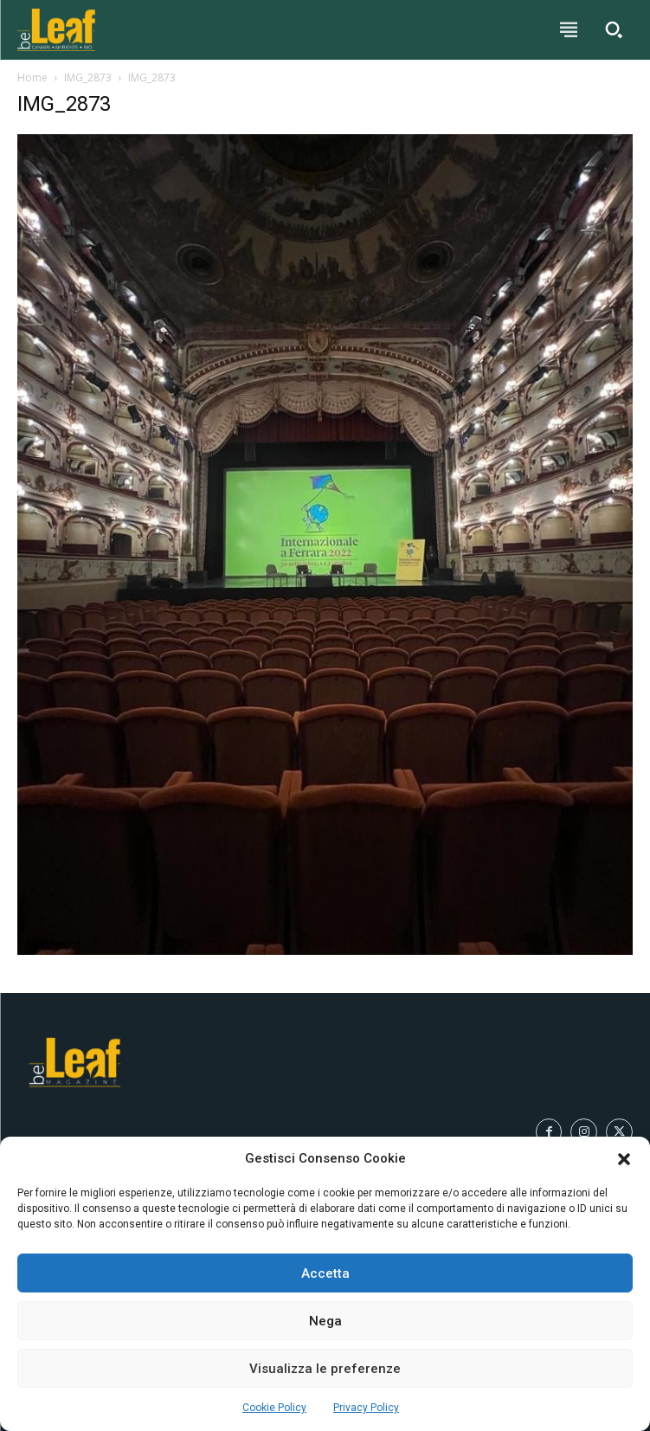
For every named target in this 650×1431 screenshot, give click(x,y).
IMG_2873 (88, 77)
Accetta (325, 1273)
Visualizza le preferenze (325, 1368)
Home (32, 77)
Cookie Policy (274, 1408)
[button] (624, 1159)
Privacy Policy (366, 1408)
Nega (325, 1321)
